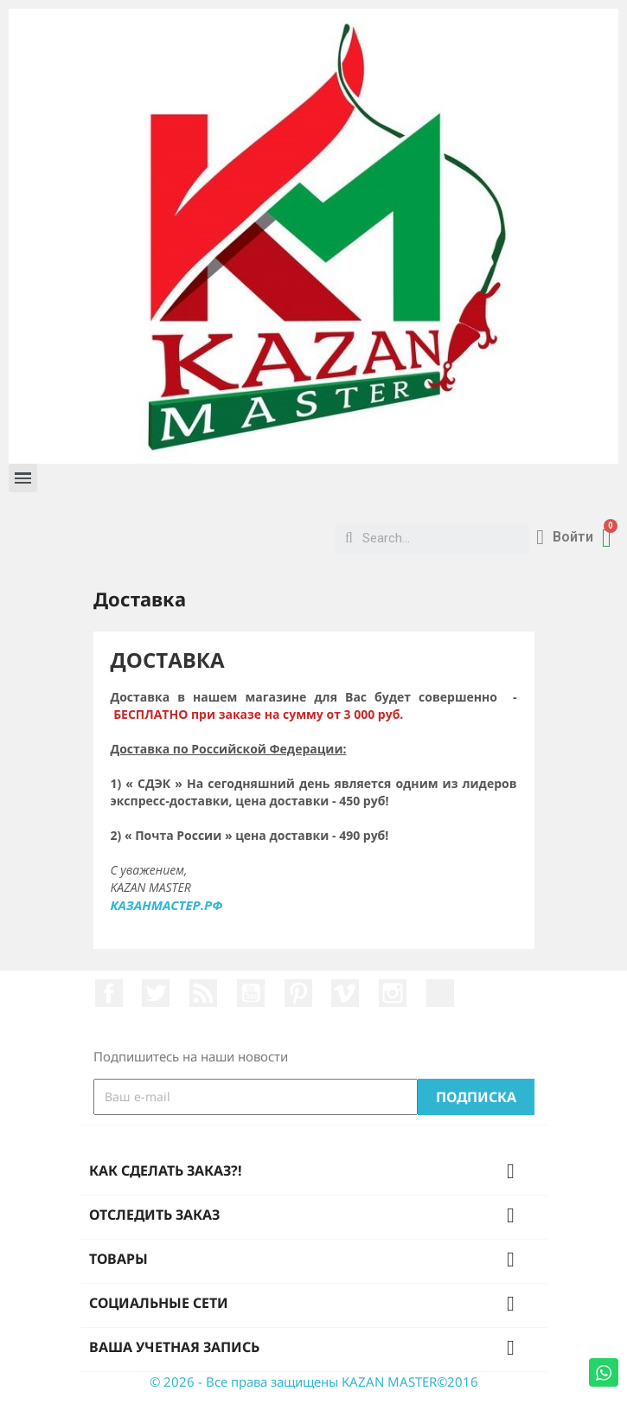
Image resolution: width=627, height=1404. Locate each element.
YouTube (251, 993)
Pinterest (298, 993)
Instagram (392, 993)
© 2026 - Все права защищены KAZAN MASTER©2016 (314, 1381)
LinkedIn (440, 993)
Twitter (156, 993)
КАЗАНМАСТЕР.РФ (167, 905)
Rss (203, 993)
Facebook (109, 993)
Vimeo (345, 993)
